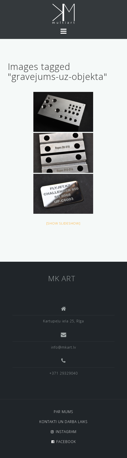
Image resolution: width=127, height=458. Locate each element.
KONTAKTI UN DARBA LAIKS (63, 421)
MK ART (61, 278)
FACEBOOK (66, 441)
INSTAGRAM (66, 431)
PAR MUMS (63, 411)
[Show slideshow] (63, 223)
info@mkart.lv (63, 347)
